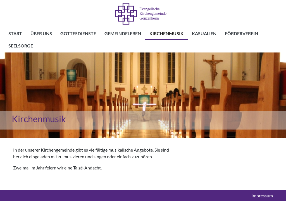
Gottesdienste (78, 33)
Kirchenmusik (166, 33)
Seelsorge (20, 45)
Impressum (262, 195)
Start (15, 33)
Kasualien (204, 33)
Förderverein (241, 33)
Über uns (41, 33)
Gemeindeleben (122, 33)
